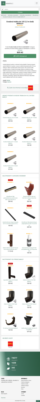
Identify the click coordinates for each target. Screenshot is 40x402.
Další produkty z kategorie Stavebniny (14, 176)
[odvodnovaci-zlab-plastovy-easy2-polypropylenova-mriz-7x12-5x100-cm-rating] (29, 208)
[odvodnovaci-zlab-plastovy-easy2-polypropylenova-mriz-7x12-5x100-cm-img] (29, 215)
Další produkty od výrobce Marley (12, 259)
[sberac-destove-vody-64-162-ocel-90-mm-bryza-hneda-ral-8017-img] (10, 240)
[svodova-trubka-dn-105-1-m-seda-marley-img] (29, 110)
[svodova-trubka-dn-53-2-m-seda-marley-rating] (10, 152)
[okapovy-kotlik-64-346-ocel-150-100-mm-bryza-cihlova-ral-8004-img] (29, 189)
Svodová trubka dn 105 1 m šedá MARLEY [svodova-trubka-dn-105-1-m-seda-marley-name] (29, 118)
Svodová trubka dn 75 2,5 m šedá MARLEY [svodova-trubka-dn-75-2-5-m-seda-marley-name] (10, 118)
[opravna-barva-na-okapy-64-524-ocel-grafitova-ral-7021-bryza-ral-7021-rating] (29, 233)
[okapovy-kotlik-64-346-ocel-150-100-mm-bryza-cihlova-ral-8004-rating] (29, 182)
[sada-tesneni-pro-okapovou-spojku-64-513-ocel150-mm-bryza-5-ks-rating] (10, 208)
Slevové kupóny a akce (26, 380)
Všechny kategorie (25, 382)
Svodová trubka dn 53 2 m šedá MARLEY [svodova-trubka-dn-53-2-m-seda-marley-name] (10, 166)
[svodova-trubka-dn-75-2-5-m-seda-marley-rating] (10, 103)
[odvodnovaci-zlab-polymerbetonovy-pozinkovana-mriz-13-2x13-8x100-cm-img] (10, 189)
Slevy (22, 389)
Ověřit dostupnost (20, 56)
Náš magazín (4, 393)
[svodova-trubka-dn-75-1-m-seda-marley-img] (10, 134)
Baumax (9, 82)
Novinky (23, 387)
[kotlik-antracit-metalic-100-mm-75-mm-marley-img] (29, 321)
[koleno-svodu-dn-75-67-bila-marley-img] (29, 273)
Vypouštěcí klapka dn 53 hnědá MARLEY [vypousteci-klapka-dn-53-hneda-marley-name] (10, 280)
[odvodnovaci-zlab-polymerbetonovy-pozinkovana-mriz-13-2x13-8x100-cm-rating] (10, 182)
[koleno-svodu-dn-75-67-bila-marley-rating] (29, 266)
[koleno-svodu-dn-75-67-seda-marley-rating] (10, 290)
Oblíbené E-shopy (7, 338)
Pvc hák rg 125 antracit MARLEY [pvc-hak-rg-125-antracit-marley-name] (10, 328)
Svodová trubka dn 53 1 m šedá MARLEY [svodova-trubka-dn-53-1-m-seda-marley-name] (29, 142)
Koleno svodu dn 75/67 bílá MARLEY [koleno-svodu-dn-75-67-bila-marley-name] (29, 280)
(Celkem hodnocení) (20, 27)
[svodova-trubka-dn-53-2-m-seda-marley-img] (10, 158)
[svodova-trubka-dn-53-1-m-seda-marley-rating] (29, 127)
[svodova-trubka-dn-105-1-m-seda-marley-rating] (29, 103)
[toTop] (38, 401)
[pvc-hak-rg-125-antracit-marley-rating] (10, 314)
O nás (22, 393)
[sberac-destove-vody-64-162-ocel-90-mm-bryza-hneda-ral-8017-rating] (10, 233)
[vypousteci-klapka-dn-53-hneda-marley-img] (10, 273)
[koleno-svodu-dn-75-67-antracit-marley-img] (29, 297)
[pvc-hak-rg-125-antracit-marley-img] (10, 321)
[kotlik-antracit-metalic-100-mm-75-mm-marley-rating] (29, 314)
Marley (8, 80)
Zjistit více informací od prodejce (20, 87)
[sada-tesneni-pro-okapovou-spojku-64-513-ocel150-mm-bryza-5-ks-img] (10, 215)
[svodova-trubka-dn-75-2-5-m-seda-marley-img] (10, 110)
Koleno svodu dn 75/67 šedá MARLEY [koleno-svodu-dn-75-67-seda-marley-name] (10, 304)
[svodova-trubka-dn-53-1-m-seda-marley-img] (29, 134)
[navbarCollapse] (37, 3)
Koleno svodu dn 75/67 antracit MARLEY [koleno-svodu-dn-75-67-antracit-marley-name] (29, 304)
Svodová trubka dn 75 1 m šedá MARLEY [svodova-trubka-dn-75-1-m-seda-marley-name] (10, 142)
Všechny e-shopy (25, 385)
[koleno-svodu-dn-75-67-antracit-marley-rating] (29, 290)
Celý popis (20, 50)
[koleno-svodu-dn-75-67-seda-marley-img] (10, 297)
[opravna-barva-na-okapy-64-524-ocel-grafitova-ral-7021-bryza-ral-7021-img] (29, 240)
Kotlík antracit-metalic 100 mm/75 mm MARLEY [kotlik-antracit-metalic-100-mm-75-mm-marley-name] (29, 329)
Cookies (23, 395)
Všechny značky (24, 383)
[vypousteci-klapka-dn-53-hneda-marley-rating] (10, 266)
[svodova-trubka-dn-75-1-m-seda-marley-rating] (10, 127)
